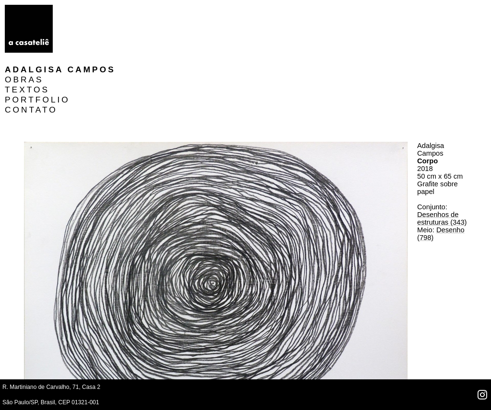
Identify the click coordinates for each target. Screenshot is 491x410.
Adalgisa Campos (117, 9)
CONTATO (88, 50)
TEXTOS (84, 29)
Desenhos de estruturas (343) (442, 158)
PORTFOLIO (95, 40)
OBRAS (81, 19)
